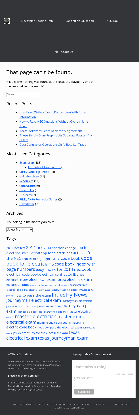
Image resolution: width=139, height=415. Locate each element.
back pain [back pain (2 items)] (55, 259)
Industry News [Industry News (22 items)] (70, 294)
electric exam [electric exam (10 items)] (79, 279)
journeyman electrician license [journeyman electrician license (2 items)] (21, 306)
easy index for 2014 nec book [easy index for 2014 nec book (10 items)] (63, 269)
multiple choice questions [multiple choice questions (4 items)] (54, 322)
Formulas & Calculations (44, 167)
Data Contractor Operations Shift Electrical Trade (52, 145)
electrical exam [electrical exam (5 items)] (17, 280)
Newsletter (26, 204)
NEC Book (113, 21)
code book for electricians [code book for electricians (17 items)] (49, 261)
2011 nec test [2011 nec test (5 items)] (15, 248)
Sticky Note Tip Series (34, 172)
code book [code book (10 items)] (70, 258)
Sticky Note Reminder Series (38, 199)
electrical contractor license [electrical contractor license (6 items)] (61, 274)
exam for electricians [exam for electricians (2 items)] (59, 285)
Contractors (27, 186)
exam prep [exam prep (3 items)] (76, 284)
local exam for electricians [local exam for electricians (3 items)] (52, 311)
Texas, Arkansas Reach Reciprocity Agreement (50, 131)
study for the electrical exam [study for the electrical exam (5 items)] (47, 333)
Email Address (83, 378)
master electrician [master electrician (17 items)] (36, 316)
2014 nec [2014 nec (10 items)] (34, 247)
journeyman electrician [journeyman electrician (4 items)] (77, 301)
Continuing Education (80, 21)
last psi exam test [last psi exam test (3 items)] (27, 311)
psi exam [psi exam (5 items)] (19, 333)
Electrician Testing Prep (37, 21)
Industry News (29, 176)
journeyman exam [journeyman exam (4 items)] (49, 306)
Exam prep (26, 163)
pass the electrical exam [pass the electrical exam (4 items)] (66, 327)
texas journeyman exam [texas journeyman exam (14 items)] (63, 338)
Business (25, 195)
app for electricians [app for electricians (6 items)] (56, 253)
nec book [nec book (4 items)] (43, 327)
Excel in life (26, 190)
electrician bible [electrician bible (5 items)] (18, 284)
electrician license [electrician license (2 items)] (39, 285)
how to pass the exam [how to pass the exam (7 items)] (32, 295)
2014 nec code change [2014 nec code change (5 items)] (60, 248)
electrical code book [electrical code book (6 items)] (22, 274)
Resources (26, 181)
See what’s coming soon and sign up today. (35, 388)
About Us (64, 52)
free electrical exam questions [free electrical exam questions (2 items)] (39, 290)
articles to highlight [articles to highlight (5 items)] (36, 259)
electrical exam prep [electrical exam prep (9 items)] (47, 279)
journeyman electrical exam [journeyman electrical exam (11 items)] (33, 300)
